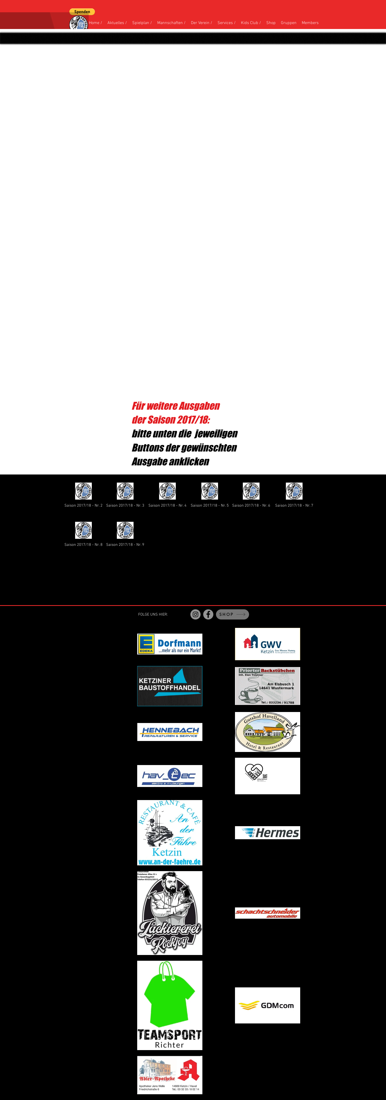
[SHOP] (232, 614)
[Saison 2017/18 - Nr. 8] (83, 534)
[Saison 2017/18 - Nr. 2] (83, 494)
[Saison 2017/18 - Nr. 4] (167, 494)
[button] (82, 11)
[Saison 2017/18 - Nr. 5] (209, 494)
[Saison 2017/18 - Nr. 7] (294, 494)
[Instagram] (195, 614)
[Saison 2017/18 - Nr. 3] (125, 494)
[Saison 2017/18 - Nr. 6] (251, 494)
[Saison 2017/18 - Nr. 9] (125, 534)
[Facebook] (208, 614)
